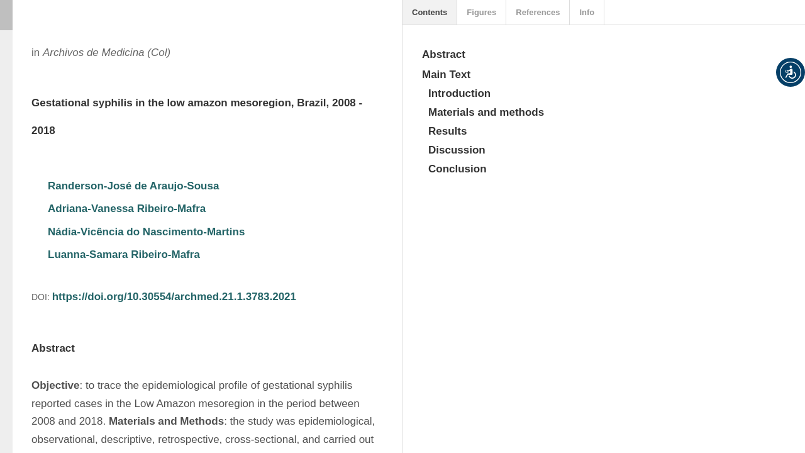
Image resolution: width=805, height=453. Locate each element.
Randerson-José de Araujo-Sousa (133, 186)
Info (586, 12)
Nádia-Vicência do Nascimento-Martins (146, 232)
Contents (429, 12)
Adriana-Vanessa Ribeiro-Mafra (127, 209)
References (538, 12)
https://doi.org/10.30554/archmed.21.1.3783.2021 (174, 297)
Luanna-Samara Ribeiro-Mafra (124, 254)
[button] (790, 72)
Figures (481, 12)
